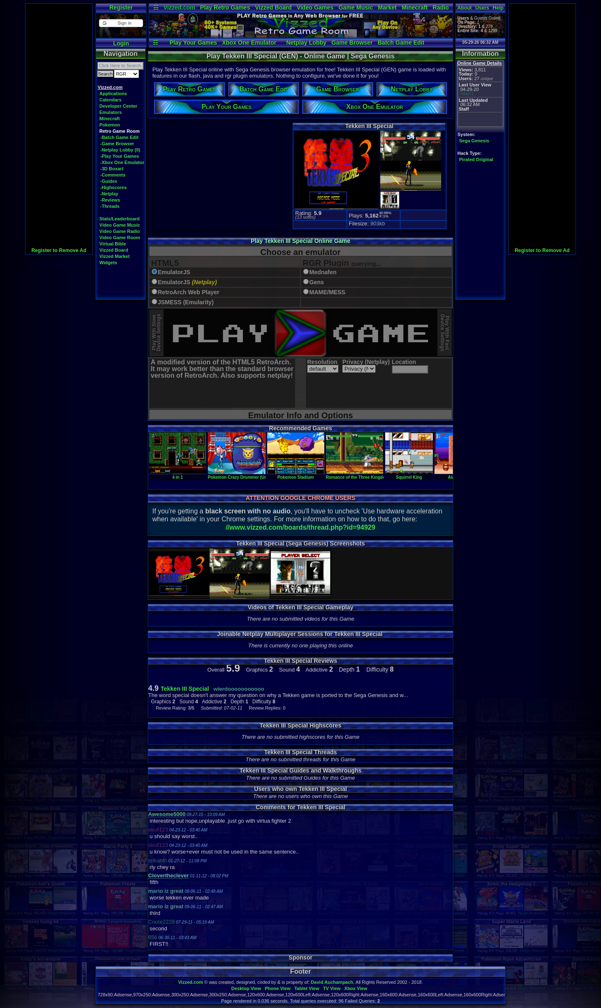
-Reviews (110, 199)
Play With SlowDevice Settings (156, 332)
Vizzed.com (179, 7)
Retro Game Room (119, 131)
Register (121, 7)
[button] (121, 23)
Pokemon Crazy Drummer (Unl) (239, 475)
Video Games (315, 7)
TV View (332, 988)
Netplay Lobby (306, 42)
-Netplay (109, 193)
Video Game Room (119, 237)
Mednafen (322, 272)
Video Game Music (119, 224)
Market (387, 7)
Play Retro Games (225, 7)
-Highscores (113, 187)
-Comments (113, 174)
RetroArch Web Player (189, 292)
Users (482, 8)
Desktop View (246, 988)
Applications (113, 93)
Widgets (108, 262)
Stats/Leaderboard (119, 218)
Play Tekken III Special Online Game (301, 240)
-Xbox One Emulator (122, 162)
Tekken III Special (185, 688)
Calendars (110, 99)
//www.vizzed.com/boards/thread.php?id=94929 (300, 527)
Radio (441, 7)
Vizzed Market (114, 256)
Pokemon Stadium (295, 475)
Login (121, 43)
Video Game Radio (119, 231)
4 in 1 (177, 475)
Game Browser (352, 42)
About (464, 8)
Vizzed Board (273, 7)
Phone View (277, 988)
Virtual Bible (112, 243)
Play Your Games (193, 42)
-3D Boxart (112, 168)
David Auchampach (332, 982)
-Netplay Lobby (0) (120, 149)
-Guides (108, 181)
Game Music (355, 7)
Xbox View (355, 988)
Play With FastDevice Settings (444, 332)
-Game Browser (117, 143)
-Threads (109, 206)
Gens (316, 282)
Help (497, 8)
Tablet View (306, 988)
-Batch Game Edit (119, 137)
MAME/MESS (327, 292)
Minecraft (414, 7)
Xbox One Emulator (249, 42)
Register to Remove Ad (58, 250)
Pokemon (109, 124)
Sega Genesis (474, 140)
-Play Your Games (119, 156)
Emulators (110, 112)
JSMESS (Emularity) (186, 302)
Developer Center (118, 106)
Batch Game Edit (401, 42)
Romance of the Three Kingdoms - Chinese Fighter (376, 475)
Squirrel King (409, 475)
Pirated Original (476, 159)
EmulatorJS (174, 272)
